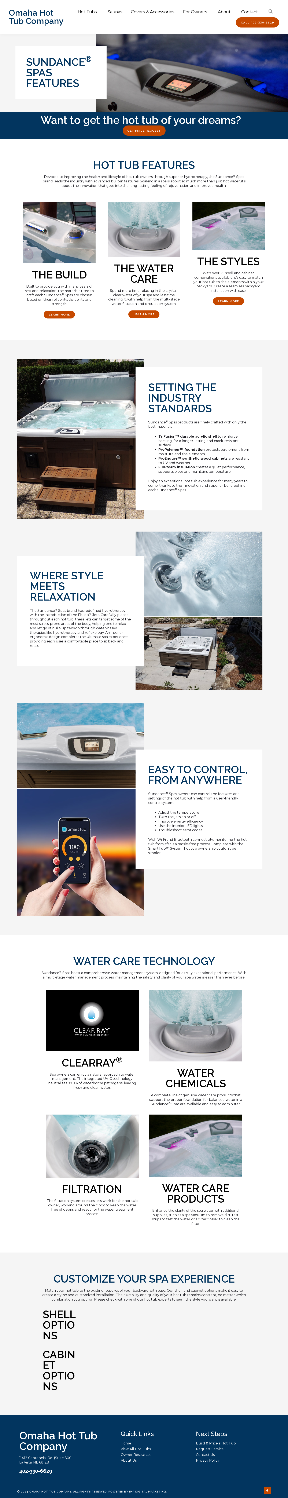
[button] (257, 22)
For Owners (196, 11)
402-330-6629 (35, 1471)
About (225, 11)
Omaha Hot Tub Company (36, 17)
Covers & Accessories (152, 11)
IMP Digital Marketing (147, 1491)
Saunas (114, 11)
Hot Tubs (88, 11)
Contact (250, 11)
